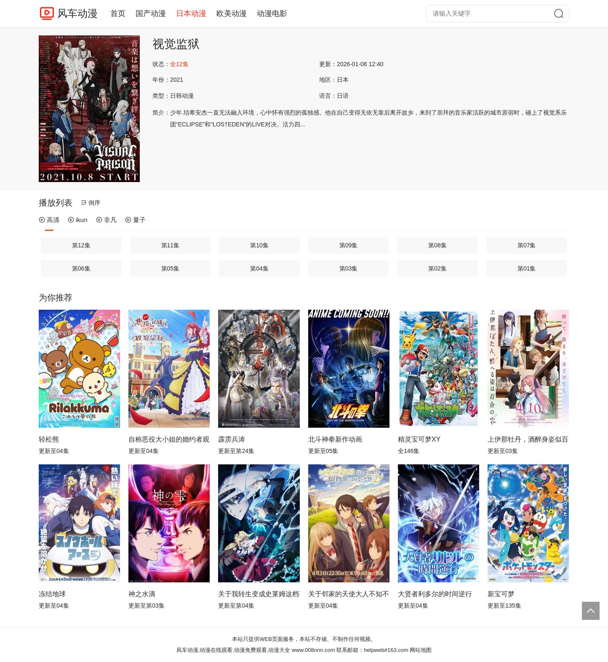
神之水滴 (141, 594)
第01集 (526, 268)
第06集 (81, 268)
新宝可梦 (501, 594)
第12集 (81, 245)
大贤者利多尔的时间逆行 (435, 594)
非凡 (106, 219)
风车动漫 (77, 13)
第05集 (170, 268)
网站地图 (421, 650)
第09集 (348, 245)
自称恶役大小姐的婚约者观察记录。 (169, 439)
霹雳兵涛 (231, 439)
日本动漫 (191, 13)
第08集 (437, 245)
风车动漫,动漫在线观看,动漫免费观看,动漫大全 (233, 650)
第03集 (348, 268)
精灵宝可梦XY (419, 439)
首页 (117, 13)
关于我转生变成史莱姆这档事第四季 (258, 594)
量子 (135, 219)
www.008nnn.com (313, 650)
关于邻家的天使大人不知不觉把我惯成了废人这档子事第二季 (348, 594)
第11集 (170, 245)
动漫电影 (272, 13)
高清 (49, 219)
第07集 (526, 245)
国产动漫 (151, 13)
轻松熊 (49, 439)
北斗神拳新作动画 (335, 439)
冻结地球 (52, 594)
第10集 (259, 245)
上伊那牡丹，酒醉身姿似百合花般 (528, 439)
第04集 (259, 268)
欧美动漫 (231, 13)
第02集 (437, 268)
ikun (78, 219)
